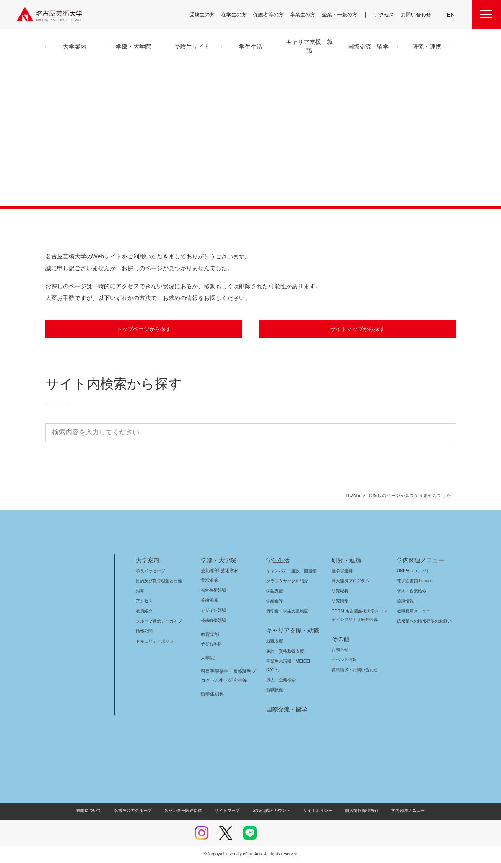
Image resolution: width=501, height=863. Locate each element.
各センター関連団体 (187, 811)
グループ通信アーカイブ (157, 621)
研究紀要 (340, 591)
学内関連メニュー (419, 560)
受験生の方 (207, 14)
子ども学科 (211, 644)
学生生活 (278, 560)
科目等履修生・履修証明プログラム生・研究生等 (227, 676)
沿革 (140, 591)
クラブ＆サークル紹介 (285, 581)
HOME (359, 496)
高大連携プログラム (349, 581)
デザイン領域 (213, 610)
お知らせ (340, 650)
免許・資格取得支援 (284, 652)
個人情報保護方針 (356, 811)
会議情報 (405, 601)
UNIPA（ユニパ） (411, 571)
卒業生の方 (308, 14)
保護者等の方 (274, 14)
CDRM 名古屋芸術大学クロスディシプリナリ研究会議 (360, 615)
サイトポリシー (313, 811)
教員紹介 (144, 611)
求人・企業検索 (279, 680)
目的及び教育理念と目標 (159, 581)
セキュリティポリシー (154, 641)
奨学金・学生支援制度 (286, 611)
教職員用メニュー (413, 611)
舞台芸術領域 (213, 590)
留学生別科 (212, 694)
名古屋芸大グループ (138, 811)
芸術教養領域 (213, 621)
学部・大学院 (217, 560)
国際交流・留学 (285, 709)
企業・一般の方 (343, 14)
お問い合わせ (417, 14)
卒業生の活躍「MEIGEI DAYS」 (293, 662)
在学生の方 (239, 14)
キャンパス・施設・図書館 (288, 571)
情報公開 (144, 631)
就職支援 (274, 641)
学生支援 (274, 591)
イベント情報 (343, 660)
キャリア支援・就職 (289, 631)
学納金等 (274, 601)
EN (451, 14)
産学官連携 (342, 571)
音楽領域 (209, 580)
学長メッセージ (150, 571)
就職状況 (274, 690)
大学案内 (147, 560)
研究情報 (340, 601)
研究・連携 (345, 560)
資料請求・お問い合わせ (353, 670)
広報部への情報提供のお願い (424, 621)
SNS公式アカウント (270, 811)
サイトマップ (229, 811)
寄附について (96, 811)
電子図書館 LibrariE (415, 581)
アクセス (386, 14)
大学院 (208, 658)
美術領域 (209, 600)
